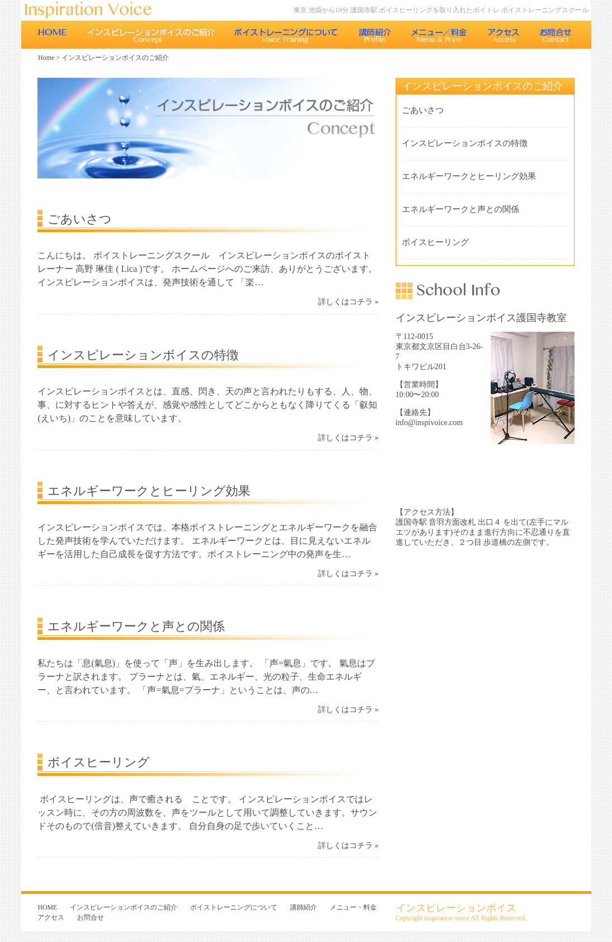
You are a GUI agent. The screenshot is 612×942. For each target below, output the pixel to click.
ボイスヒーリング (99, 762)
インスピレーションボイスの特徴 (143, 355)
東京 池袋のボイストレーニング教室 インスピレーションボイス (94, 10)
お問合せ (557, 35)
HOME (52, 35)
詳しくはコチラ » (348, 302)
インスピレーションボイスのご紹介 (150, 35)
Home (46, 58)
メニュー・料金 (439, 35)
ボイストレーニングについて (286, 35)
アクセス (504, 35)
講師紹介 (375, 35)
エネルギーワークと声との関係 (136, 626)
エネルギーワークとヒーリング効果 (149, 491)
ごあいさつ (80, 219)
